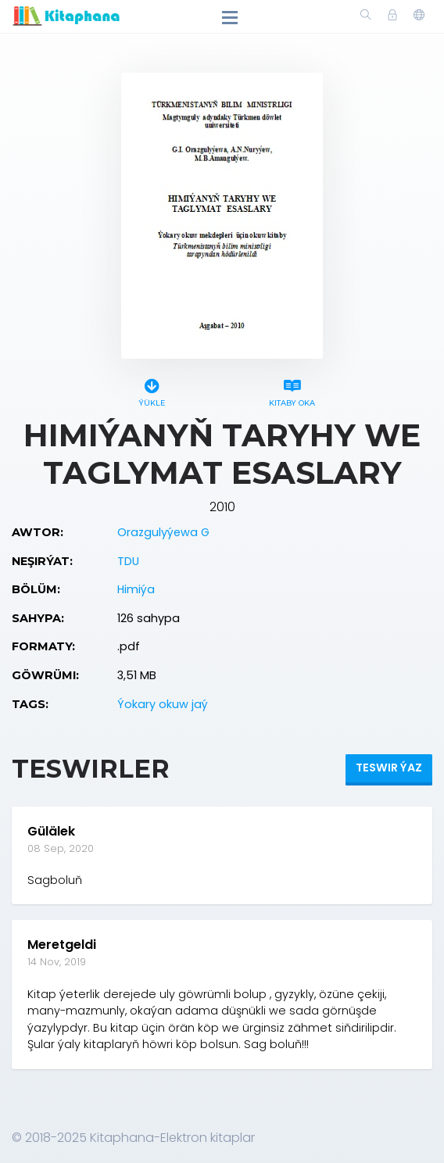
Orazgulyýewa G (163, 532)
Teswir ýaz (389, 767)
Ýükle (152, 390)
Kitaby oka (292, 390)
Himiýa (136, 589)
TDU (128, 561)
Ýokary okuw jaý (162, 704)
